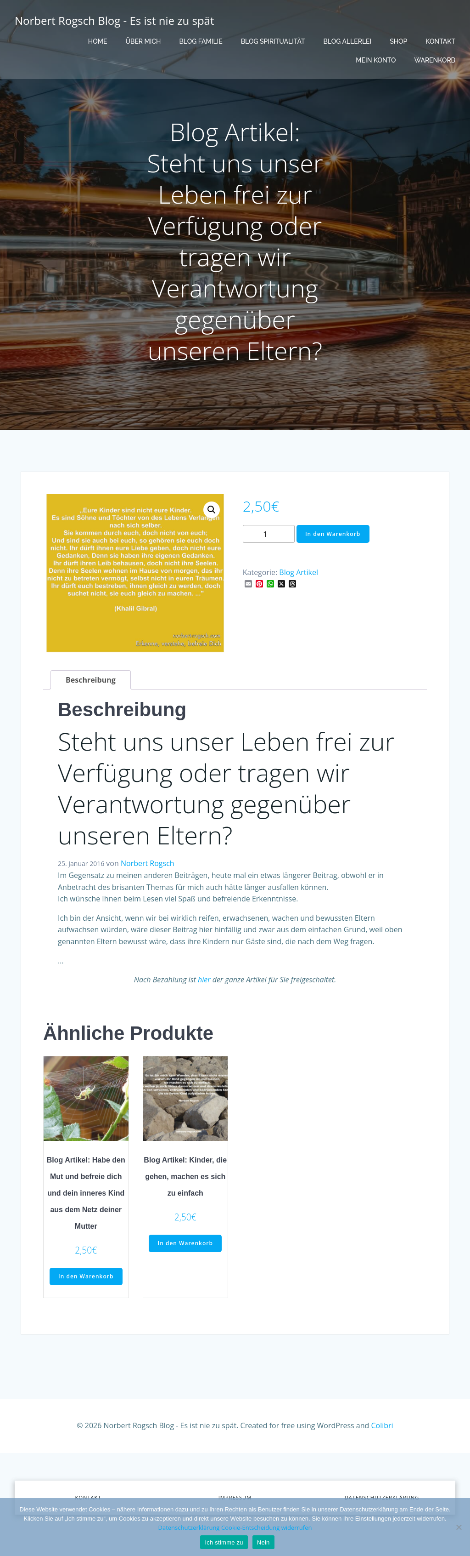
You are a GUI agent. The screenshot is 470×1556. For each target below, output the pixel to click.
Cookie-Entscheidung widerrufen (266, 1527)
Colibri (382, 1425)
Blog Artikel (298, 572)
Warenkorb (434, 60)
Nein (263, 1542)
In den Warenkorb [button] (85, 1276)
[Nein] (458, 1527)
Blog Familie (200, 41)
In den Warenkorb (332, 534)
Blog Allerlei (348, 41)
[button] (211, 510)
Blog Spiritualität (273, 41)
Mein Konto (376, 60)
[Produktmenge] (269, 534)
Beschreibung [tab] (91, 680)
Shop (398, 41)
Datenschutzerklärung (189, 1527)
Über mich (143, 41)
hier (204, 980)
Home (97, 41)
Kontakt (440, 41)
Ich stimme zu (224, 1542)
